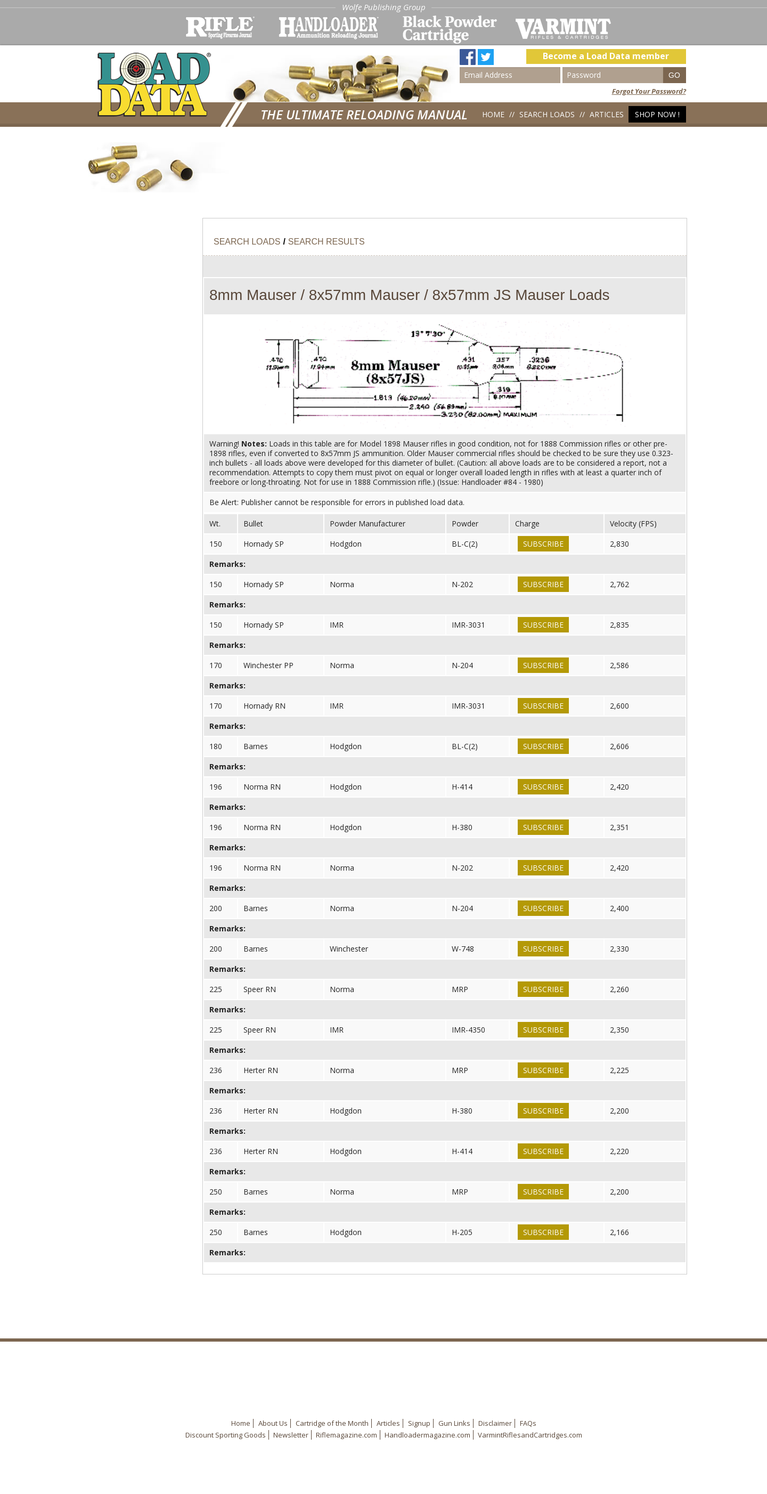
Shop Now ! (657, 114)
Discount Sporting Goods (225, 1435)
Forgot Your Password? (649, 91)
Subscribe (543, 544)
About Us (273, 1423)
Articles (607, 114)
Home (493, 114)
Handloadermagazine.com (427, 1435)
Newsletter (290, 1435)
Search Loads (547, 114)
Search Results (326, 241)
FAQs (528, 1423)
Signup (419, 1423)
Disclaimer (495, 1423)
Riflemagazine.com (346, 1435)
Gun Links (454, 1423)
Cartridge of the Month (332, 1423)
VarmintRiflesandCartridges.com (530, 1435)
